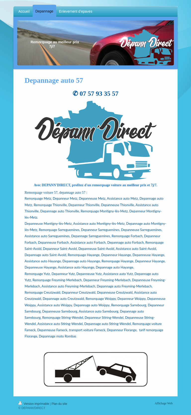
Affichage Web (164, 403)
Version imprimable (34, 404)
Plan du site (59, 404)
